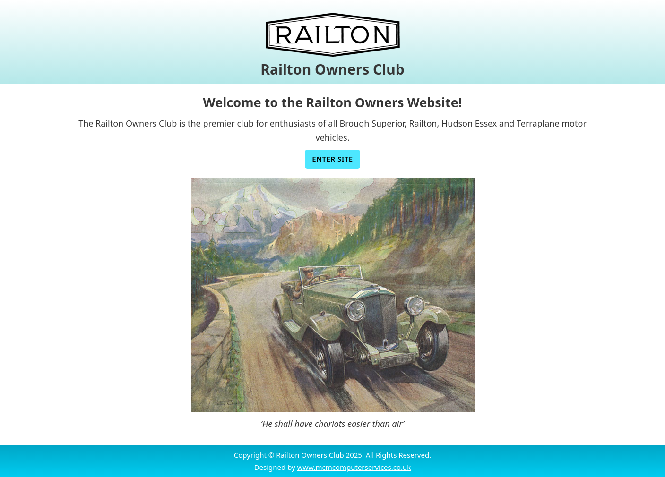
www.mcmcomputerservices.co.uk (354, 467)
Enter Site (332, 158)
